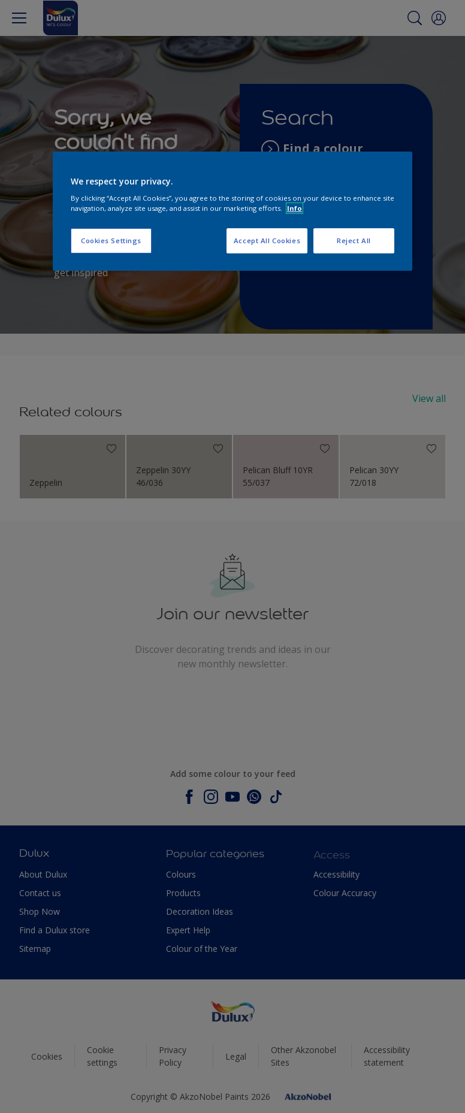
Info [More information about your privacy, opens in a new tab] (294, 208)
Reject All (354, 240)
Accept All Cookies (267, 240)
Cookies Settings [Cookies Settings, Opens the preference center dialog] (111, 240)
